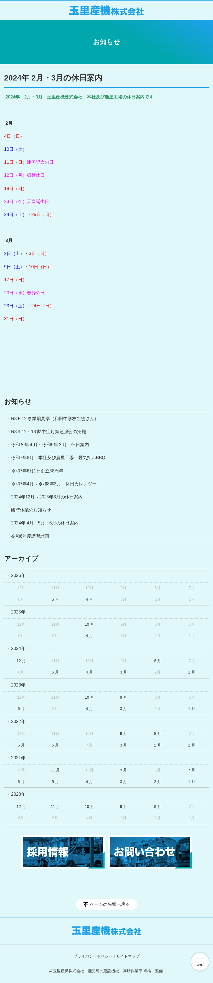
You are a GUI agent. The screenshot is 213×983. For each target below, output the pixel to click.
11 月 (55, 770)
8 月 (157, 661)
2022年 (18, 721)
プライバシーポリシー (92, 956)
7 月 (191, 770)
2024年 (18, 648)
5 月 (55, 599)
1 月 (191, 672)
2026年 (18, 575)
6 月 (21, 708)
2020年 (18, 794)
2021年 (18, 757)
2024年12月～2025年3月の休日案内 (47, 497)
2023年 (18, 685)
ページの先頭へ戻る (110, 904)
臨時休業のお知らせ (31, 510)
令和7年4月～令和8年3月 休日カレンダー (54, 484)
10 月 (89, 624)
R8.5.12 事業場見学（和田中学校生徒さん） (55, 418)
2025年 (18, 612)
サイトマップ (128, 956)
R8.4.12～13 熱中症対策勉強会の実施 (48, 431)
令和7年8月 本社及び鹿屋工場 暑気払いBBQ (58, 457)
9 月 (123, 697)
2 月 (157, 745)
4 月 (89, 599)
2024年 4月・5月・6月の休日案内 (44, 523)
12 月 (21, 661)
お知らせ (18, 401)
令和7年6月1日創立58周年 (37, 471)
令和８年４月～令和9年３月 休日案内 (50, 444)
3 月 (123, 672)
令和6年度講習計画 (30, 536)
